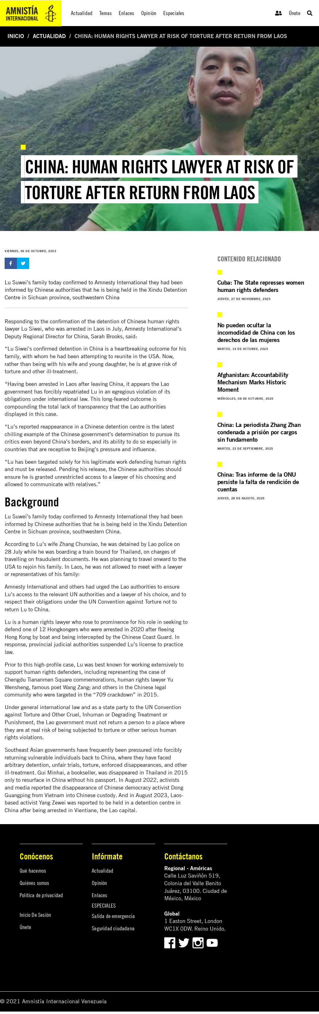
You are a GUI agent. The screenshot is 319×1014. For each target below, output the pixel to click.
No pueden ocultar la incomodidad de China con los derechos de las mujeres (256, 332)
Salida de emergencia (113, 916)
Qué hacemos (33, 870)
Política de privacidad (41, 895)
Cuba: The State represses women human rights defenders (260, 286)
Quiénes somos (34, 883)
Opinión (99, 883)
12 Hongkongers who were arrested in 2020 (91, 629)
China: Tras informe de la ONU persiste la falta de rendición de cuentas (258, 482)
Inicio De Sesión (35, 915)
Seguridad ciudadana (113, 928)
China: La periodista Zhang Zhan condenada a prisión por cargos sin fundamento (259, 432)
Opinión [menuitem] (148, 13)
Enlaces (99, 895)
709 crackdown (114, 694)
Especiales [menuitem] (174, 13)
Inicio (15, 36)
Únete (294, 13)
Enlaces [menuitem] (126, 13)
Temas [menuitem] (105, 13)
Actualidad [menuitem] (81, 13)
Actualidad (49, 36)
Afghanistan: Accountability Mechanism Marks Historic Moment (252, 382)
